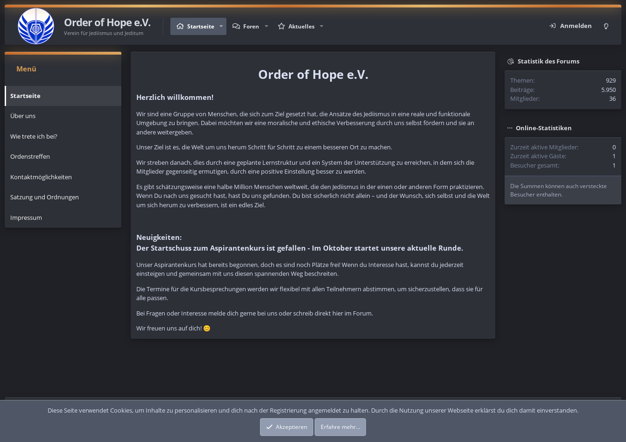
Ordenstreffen (30, 156)
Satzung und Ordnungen (44, 197)
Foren (251, 26)
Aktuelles (301, 26)
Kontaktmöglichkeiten (41, 177)
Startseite (200, 26)
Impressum (26, 217)
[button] (221, 26)
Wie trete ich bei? (33, 136)
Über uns (22, 116)
